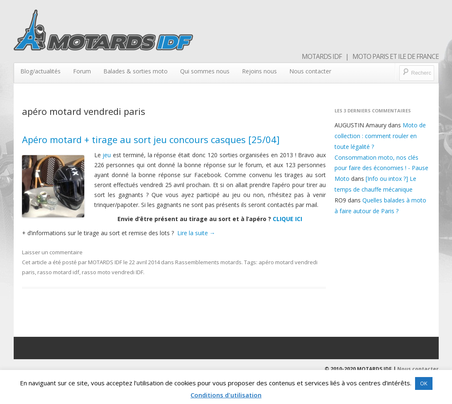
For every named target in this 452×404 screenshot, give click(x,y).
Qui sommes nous (205, 71)
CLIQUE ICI (287, 219)
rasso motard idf (58, 272)
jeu (107, 155)
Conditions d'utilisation (226, 395)
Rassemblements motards (208, 262)
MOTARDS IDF (105, 262)
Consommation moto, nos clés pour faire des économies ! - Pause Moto (381, 168)
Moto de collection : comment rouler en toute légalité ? (380, 136)
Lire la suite (196, 233)
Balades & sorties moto (135, 71)
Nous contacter (310, 71)
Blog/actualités (40, 71)
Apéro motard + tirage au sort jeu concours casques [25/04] (151, 139)
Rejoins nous (259, 71)
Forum (82, 71)
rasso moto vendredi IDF (112, 272)
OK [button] (424, 383)
